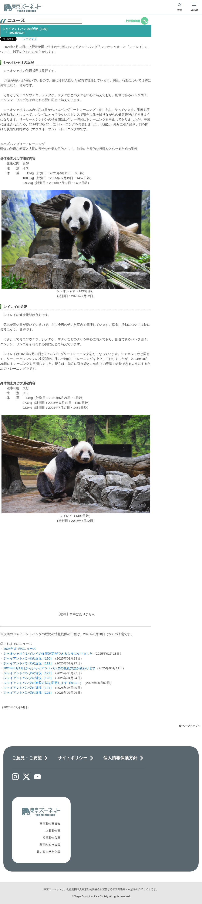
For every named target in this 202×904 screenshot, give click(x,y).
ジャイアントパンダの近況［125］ (28, 692)
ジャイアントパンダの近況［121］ (28, 663)
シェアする (30, 39)
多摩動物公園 (51, 837)
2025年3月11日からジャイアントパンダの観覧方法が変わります (49, 668)
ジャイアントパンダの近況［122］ (28, 673)
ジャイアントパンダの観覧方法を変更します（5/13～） (43, 683)
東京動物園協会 (50, 823)
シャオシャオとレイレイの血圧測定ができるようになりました (48, 653)
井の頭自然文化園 (48, 851)
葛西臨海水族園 (50, 844)
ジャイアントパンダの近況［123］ (28, 678)
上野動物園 (53, 830)
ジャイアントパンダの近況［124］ (28, 687)
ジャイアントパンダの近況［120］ (28, 658)
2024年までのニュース (19, 648)
